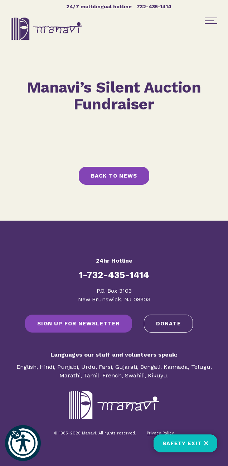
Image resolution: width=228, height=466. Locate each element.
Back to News (114, 176)
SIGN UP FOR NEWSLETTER (78, 323)
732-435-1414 (153, 6)
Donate (168, 323)
